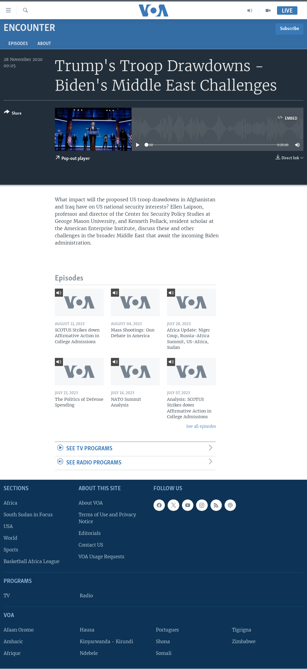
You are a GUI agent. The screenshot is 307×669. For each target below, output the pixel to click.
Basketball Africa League (31, 562)
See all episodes (201, 426)
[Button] (13, 114)
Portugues (167, 630)
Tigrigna (241, 630)
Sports (11, 550)
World (10, 538)
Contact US (91, 545)
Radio (86, 595)
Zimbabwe (243, 641)
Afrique (12, 653)
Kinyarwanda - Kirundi (106, 641)
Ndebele (89, 653)
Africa (10, 503)
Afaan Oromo (19, 630)
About (44, 43)
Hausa (87, 630)
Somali (163, 653)
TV (7, 595)
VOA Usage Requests (101, 557)
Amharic (13, 641)
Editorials (90, 533)
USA (8, 526)
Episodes (18, 43)
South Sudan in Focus (28, 515)
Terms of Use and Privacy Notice (107, 518)
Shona (163, 641)
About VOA (91, 503)
